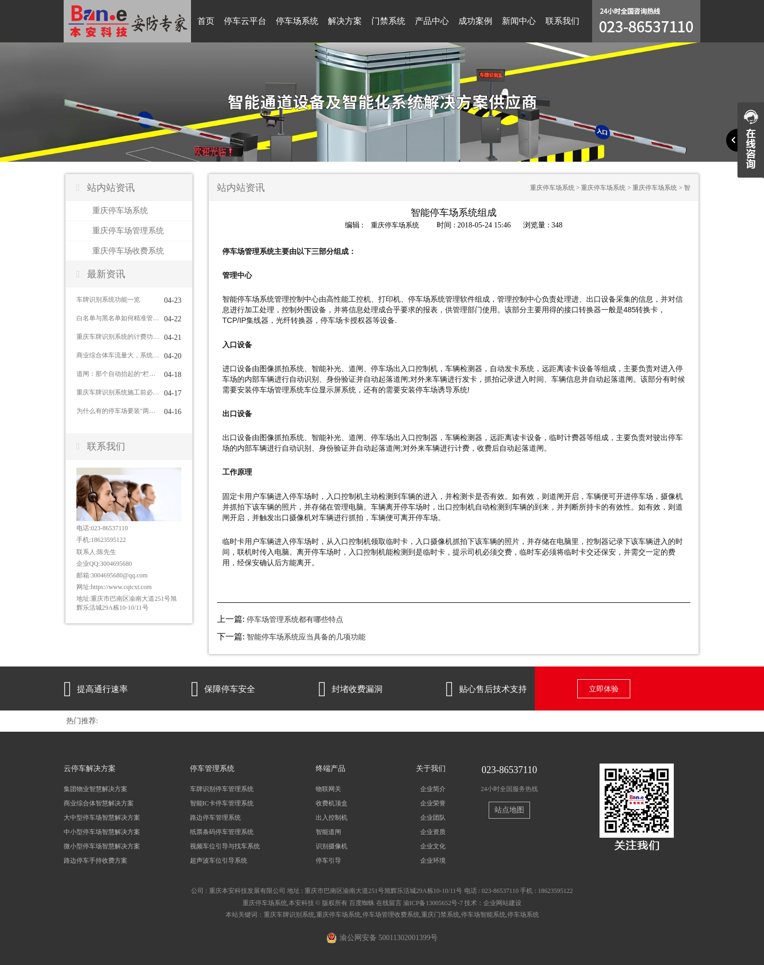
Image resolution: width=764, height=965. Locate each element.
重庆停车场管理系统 (128, 230)
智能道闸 (328, 832)
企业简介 (433, 788)
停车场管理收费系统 (391, 914)
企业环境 (433, 860)
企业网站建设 (502, 902)
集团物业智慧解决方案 (95, 788)
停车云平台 (245, 20)
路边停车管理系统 (215, 817)
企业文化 (433, 846)
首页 (205, 20)
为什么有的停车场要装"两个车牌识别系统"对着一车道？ (117, 411)
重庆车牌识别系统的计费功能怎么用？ (117, 336)
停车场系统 (297, 20)
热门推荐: (82, 720)
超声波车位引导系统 (218, 860)
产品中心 (432, 20)
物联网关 (328, 788)
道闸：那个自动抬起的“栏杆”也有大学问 (117, 374)
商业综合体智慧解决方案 (99, 802)
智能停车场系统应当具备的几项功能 (306, 637)
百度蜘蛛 (362, 902)
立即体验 (604, 688)
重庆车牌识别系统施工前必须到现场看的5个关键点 (117, 392)
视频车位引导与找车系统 (225, 846)
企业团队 (433, 817)
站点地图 (509, 810)
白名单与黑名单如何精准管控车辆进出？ (117, 318)
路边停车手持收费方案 (95, 860)
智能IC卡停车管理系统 (222, 802)
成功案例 (475, 20)
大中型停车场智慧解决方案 (102, 817)
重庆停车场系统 (120, 210)
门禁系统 (388, 20)
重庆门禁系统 (440, 914)
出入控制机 (332, 817)
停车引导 (328, 860)
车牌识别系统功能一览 (108, 299)
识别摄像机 (332, 846)
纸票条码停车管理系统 (222, 832)
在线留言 (389, 902)
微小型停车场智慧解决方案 (102, 846)
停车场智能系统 (483, 914)
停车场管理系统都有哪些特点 (295, 619)
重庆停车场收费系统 (128, 251)
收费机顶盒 (332, 802)
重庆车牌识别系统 (289, 914)
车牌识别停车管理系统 (222, 788)
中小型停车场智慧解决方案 (102, 832)
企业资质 (433, 832)
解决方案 (345, 20)
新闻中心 (519, 20)
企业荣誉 (433, 802)
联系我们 (562, 20)
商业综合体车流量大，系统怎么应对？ (117, 355)
